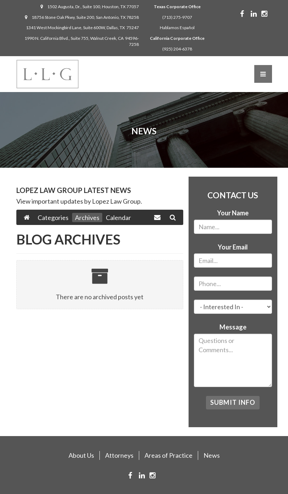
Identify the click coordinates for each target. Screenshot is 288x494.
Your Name (233, 213)
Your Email (233, 247)
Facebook (247, 13)
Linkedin (259, 13)
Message (232, 327)
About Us (81, 455)
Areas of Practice (168, 455)
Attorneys (119, 455)
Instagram (269, 13)
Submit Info (232, 402)
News (211, 455)
